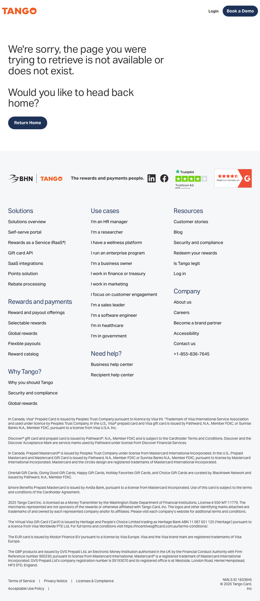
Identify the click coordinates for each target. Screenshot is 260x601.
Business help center (112, 364)
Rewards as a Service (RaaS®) (37, 242)
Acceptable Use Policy (26, 588)
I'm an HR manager (109, 221)
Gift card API (20, 253)
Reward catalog (23, 354)
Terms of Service (21, 581)
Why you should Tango (30, 382)
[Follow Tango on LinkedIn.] (152, 178)
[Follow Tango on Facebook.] (164, 178)
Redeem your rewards (195, 253)
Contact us (185, 343)
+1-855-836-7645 (191, 354)
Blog (178, 232)
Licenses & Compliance (95, 581)
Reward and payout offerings (36, 312)
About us (182, 302)
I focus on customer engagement (124, 294)
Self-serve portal (24, 232)
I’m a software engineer (114, 315)
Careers (181, 312)
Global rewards (22, 333)
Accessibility (186, 333)
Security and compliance (33, 393)
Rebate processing (27, 284)
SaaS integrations (25, 263)
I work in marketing (109, 284)
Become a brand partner (198, 323)
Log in (180, 273)
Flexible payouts (24, 343)
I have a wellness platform (116, 242)
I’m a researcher (107, 232)
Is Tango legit (187, 263)
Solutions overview (27, 221)
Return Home (27, 122)
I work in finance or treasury (118, 273)
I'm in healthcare (107, 325)
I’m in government (109, 336)
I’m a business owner (111, 263)
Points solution (23, 273)
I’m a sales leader (108, 305)
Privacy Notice (55, 581)
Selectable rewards (27, 323)
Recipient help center (112, 375)
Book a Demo (240, 11)
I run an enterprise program (118, 253)
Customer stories (191, 221)
